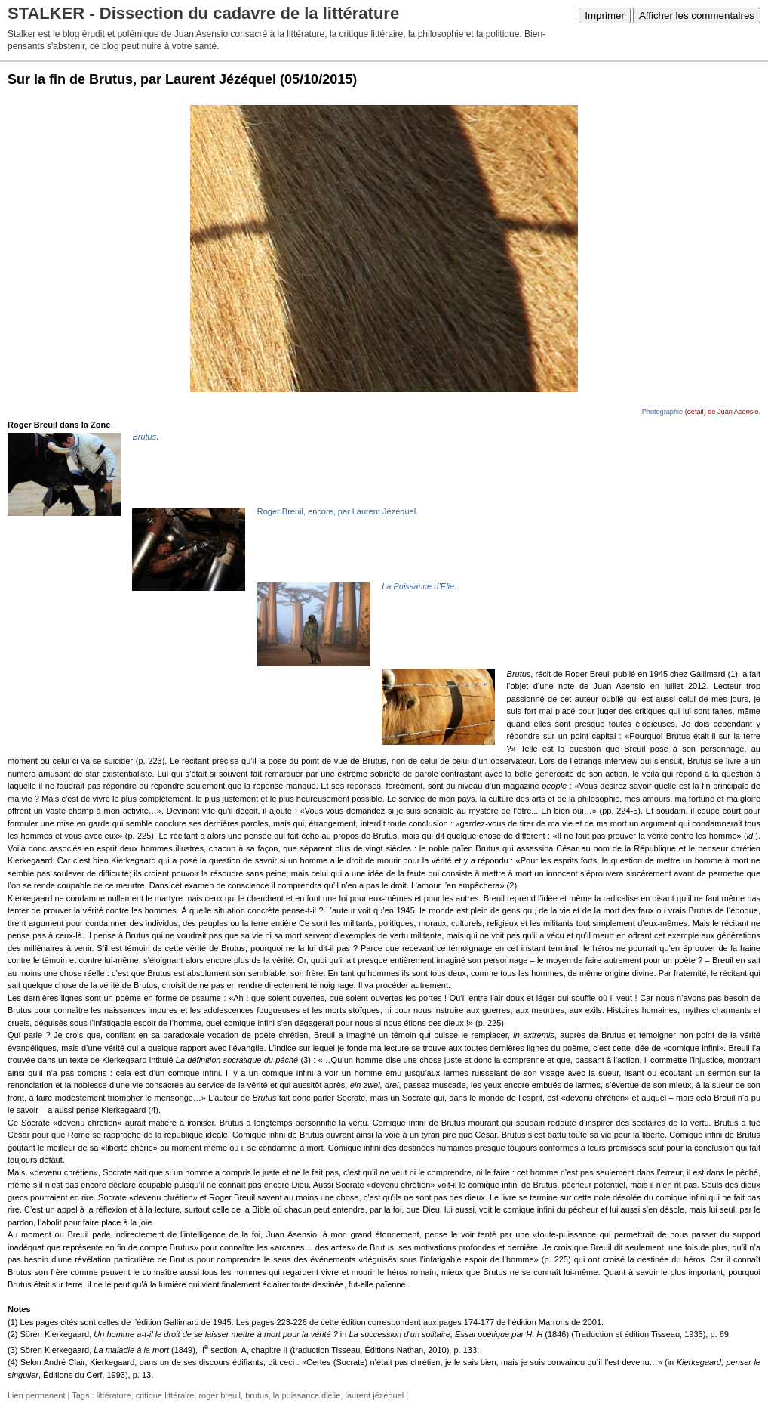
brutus (257, 1395)
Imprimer (605, 15)
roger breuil (219, 1395)
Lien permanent (36, 1395)
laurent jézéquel (375, 1395)
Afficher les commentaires (696, 15)
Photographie (662, 412)
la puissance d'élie (307, 1395)
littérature (114, 1395)
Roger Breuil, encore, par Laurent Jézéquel (336, 511)
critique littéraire (165, 1395)
